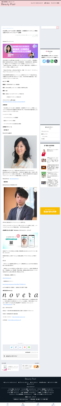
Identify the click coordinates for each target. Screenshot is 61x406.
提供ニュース (44, 134)
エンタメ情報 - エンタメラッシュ (29, 389)
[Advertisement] (30, 15)
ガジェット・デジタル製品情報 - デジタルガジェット (21, 394)
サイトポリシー (35, 382)
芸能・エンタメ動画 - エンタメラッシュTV (43, 394)
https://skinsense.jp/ (7, 278)
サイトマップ (31, 384)
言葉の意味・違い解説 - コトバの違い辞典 (39, 399)
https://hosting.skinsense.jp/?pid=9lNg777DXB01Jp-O (14, 284)
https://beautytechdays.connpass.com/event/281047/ (14, 101)
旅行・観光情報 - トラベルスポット (29, 392)
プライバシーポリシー (24, 382)
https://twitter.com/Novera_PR (14, 320)
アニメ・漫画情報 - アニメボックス (45, 389)
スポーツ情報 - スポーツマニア (47, 390)
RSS (55, 63)
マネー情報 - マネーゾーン (13, 392)
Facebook (48, 63)
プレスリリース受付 (55, 3)
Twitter (44, 63)
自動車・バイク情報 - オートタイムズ (46, 392)
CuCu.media (44, 136)
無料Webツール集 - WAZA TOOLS (21, 399)
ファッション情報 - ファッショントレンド (30, 390)
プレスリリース (34, 352)
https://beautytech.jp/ (14, 178)
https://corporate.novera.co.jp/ (18, 316)
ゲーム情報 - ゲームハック (13, 390)
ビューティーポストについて (37, 3)
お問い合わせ (47, 3)
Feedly (52, 63)
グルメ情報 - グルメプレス (14, 389)
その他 (42, 138)
